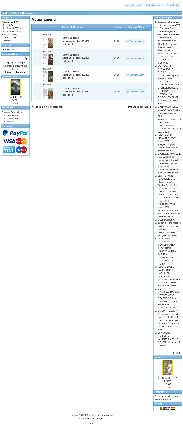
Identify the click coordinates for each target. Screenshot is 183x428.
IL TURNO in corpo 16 (168, 75)
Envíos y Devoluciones (12, 112)
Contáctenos (8, 121)
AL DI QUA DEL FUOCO (169, 279)
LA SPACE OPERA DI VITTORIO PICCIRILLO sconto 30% (169, 198)
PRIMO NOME (165, 78)
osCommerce (97, 418)
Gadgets (6, 41)
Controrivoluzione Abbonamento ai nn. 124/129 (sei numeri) (76, 41)
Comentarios (160, 392)
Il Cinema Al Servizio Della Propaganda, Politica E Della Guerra (168, 31)
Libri (4, 25)
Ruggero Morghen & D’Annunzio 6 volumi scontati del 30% (167, 147)
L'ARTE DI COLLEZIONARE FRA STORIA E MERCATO (168, 84)
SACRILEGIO (15, 97)
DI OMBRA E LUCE (167, 91)
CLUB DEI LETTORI (167, 220)
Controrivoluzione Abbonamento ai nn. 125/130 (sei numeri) (76, 58)
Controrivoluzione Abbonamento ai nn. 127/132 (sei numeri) (76, 91)
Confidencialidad (10, 115)
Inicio (5, 13)
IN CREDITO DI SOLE (168, 323)
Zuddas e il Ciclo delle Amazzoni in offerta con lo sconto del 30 (169, 213)
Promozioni (7, 34)
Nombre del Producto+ (73, 27)
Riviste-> (6, 38)
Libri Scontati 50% (10, 31)
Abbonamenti (28, 13)
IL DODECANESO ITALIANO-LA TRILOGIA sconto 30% (169, 128)
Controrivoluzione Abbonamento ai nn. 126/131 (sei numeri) (76, 74)
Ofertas (157, 357)
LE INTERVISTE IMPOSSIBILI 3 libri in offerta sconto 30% (168, 179)
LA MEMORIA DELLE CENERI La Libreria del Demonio (169, 342)
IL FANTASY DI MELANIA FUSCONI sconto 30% (167, 138)
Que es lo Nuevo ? (11, 76)
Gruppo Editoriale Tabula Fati (99, 415)
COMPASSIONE (165, 257)
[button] (134, 5)
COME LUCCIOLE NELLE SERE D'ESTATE (166, 59)
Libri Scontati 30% (10, 28)
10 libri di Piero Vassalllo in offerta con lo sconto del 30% (169, 226)
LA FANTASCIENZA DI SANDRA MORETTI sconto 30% (168, 163)
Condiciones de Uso (11, 118)
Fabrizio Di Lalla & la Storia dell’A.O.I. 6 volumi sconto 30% (167, 188)
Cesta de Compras (163, 17)
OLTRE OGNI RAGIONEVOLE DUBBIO (165, 69)
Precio (117, 27)
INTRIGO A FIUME (167, 308)
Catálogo (14, 13)
